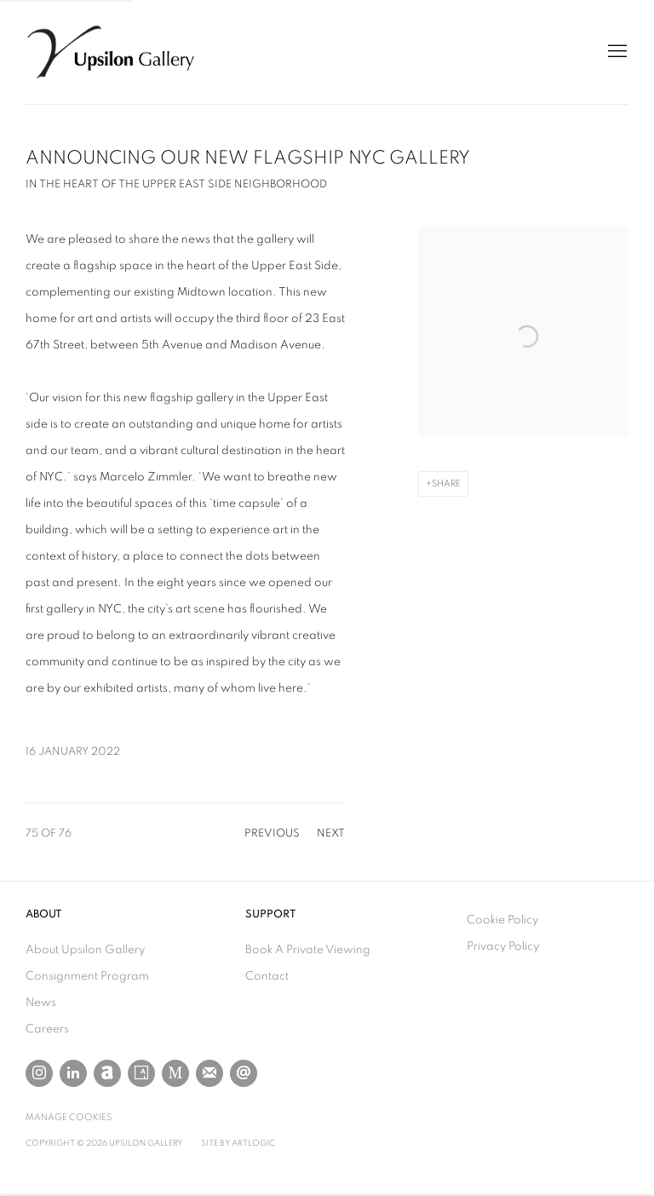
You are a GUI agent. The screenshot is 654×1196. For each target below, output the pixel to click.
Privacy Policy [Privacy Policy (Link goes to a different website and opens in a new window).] (503, 946)
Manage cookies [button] (69, 1117)
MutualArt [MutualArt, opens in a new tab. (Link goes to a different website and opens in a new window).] (175, 1073)
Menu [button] (615, 52)
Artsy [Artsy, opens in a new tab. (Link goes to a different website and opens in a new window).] (141, 1073)
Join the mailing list (209, 1073)
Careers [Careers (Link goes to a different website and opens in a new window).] (47, 1029)
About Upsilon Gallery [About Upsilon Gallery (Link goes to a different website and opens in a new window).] (85, 950)
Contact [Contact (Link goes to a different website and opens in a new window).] (267, 976)
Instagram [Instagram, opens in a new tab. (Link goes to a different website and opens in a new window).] (39, 1073)
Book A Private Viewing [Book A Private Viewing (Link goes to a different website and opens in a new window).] (307, 950)
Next (331, 833)
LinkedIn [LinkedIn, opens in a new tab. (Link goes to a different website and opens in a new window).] (73, 1073)
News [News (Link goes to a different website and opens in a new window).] (41, 1003)
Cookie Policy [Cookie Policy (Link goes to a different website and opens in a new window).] (502, 920)
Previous (272, 833)
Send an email (243, 1073)
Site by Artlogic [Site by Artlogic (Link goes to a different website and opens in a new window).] (238, 1143)
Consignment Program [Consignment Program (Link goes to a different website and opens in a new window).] (87, 976)
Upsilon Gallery (111, 52)
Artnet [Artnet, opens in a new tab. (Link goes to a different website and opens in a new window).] (107, 1073)
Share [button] (446, 483)
